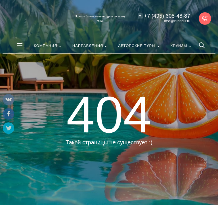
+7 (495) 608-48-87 (167, 16)
